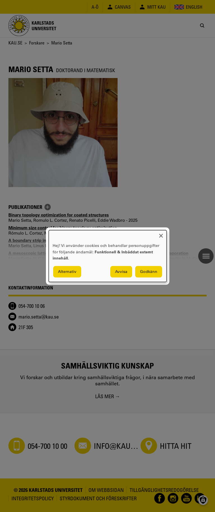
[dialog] (108, 256)
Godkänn (148, 271)
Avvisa (121, 271)
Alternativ (67, 271)
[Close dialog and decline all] (161, 233)
